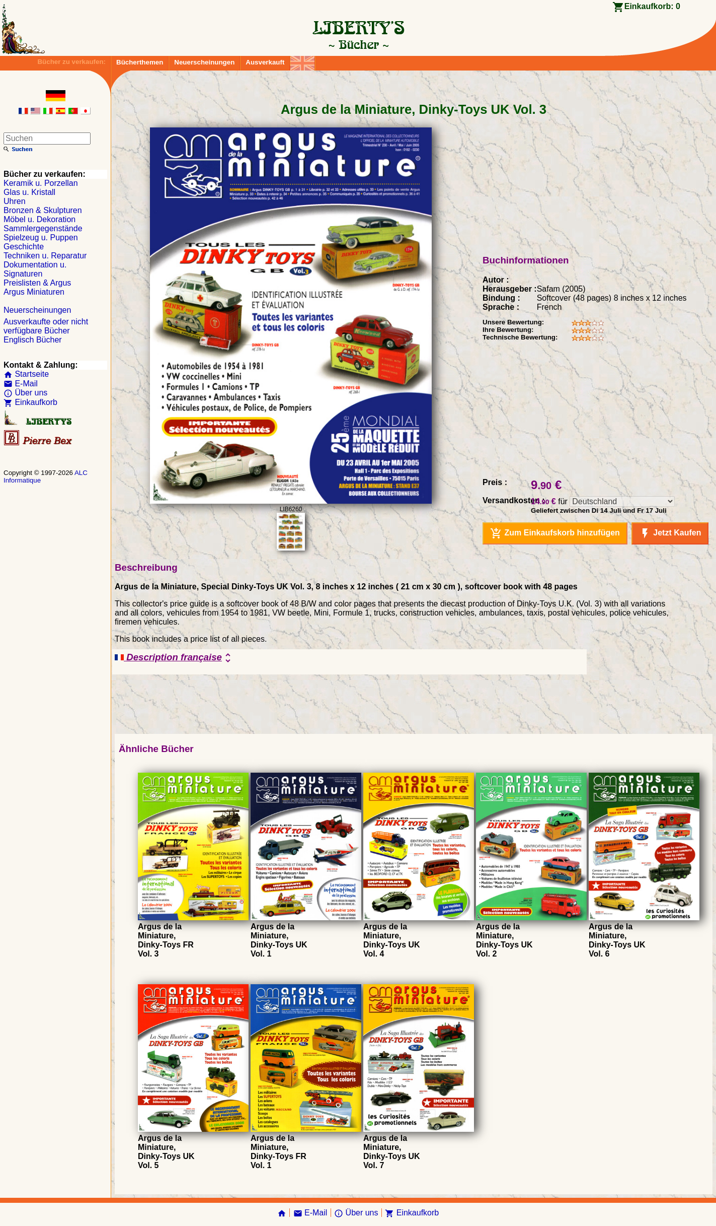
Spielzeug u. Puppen (41, 237)
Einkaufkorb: (652, 6)
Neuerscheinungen (204, 62)
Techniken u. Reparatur (45, 255)
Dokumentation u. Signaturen (35, 269)
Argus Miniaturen (34, 292)
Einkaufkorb (30, 402)
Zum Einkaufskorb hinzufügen (555, 533)
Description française (174, 658)
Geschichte (24, 246)
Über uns (25, 392)
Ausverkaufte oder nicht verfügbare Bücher (46, 326)
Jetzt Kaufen (670, 533)
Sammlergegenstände (43, 228)
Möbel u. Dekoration (39, 219)
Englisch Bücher (33, 339)
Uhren (15, 201)
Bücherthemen (139, 62)
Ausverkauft (265, 62)
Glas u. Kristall (29, 192)
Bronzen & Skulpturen (43, 210)
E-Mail (21, 383)
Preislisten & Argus (37, 283)
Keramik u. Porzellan (41, 183)
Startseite (26, 374)
